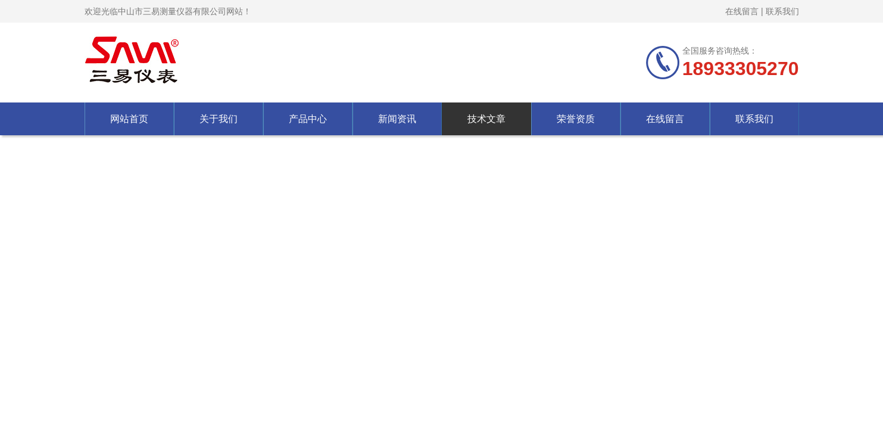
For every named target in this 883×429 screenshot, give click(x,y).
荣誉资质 (576, 119)
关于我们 (218, 119)
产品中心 (308, 119)
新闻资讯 (397, 119)
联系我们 (782, 11)
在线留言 (742, 11)
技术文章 (486, 119)
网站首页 (129, 119)
